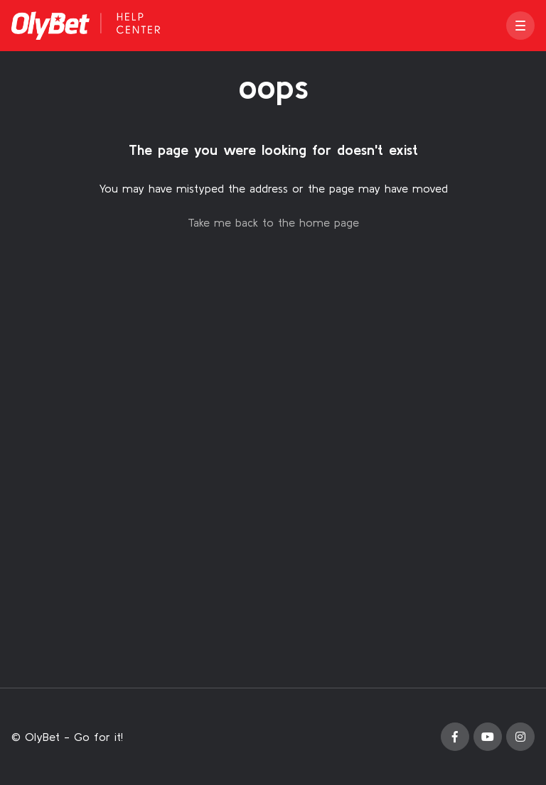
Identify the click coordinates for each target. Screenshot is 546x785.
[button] (520, 25)
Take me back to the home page (273, 222)
